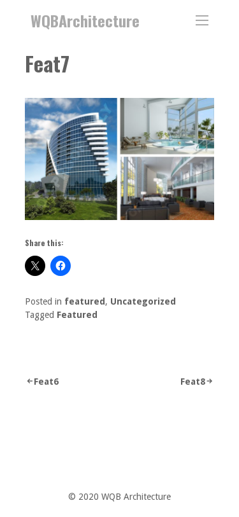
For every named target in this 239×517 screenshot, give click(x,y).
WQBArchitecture (85, 20)
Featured (77, 315)
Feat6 (46, 381)
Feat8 (192, 381)
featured (84, 301)
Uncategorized (143, 301)
